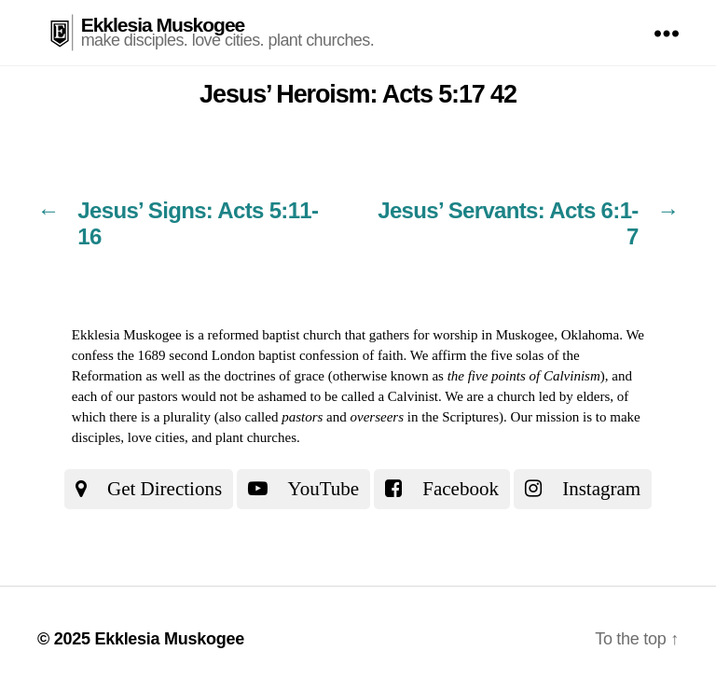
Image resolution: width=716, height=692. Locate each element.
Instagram (582, 488)
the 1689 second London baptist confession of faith (260, 355)
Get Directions (149, 488)
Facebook (442, 488)
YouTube (303, 488)
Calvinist (413, 396)
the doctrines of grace (263, 375)
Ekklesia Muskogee (163, 25)
